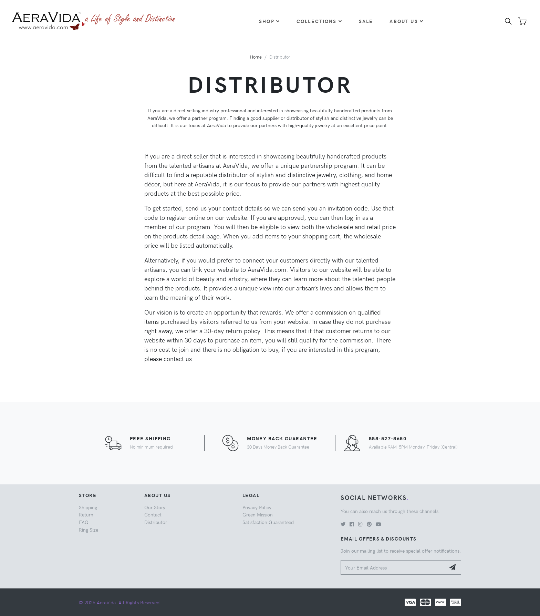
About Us (406, 21)
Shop (269, 21)
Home (256, 57)
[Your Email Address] (393, 567)
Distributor (155, 522)
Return (86, 514)
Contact (153, 514)
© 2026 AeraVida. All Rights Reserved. (120, 602)
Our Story (154, 507)
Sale (366, 21)
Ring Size (88, 529)
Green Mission (257, 514)
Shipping (88, 507)
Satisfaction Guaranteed (268, 522)
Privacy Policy (256, 507)
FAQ (84, 522)
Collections (319, 21)
